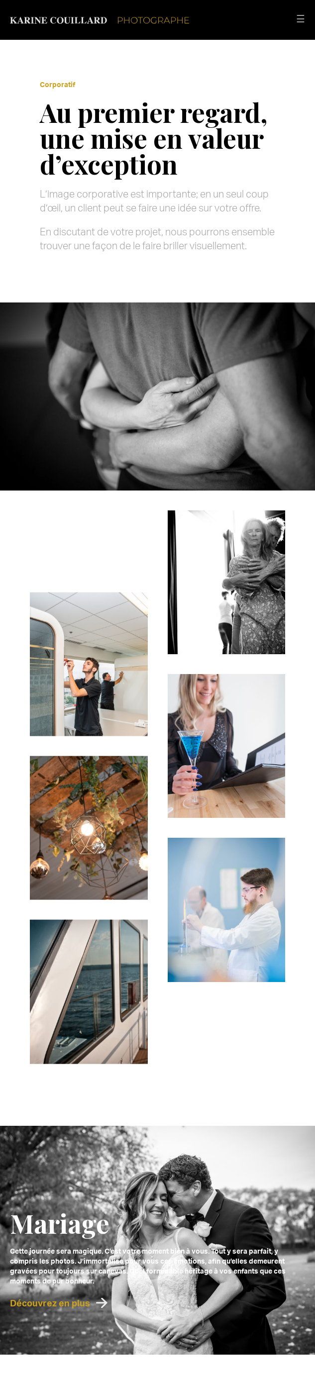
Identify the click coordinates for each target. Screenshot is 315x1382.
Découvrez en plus (50, 1303)
